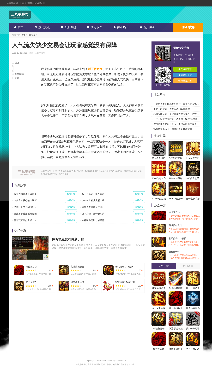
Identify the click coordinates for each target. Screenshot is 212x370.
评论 (15, 78)
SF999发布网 (175, 158)
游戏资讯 (41, 27)
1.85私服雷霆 (175, 288)
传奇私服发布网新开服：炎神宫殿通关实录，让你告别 (180, 124)
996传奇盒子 (192, 178)
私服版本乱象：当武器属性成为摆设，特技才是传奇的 (180, 114)
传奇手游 (188, 27)
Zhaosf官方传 (176, 198)
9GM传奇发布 (159, 178)
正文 (15, 62)
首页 (18, 27)
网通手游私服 (176, 328)
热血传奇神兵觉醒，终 (93, 200)
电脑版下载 (185, 80)
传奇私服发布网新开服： (69, 239)
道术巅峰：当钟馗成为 (93, 213)
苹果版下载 (185, 75)
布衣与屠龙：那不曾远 (93, 193)
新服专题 (68, 27)
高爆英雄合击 (184, 228)
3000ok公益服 (159, 198)
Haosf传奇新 (192, 158)
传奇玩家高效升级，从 (25, 220)
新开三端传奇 (193, 288)
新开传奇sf (95, 69)
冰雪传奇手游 (193, 308)
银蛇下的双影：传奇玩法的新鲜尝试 (171, 109)
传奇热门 (120, 27)
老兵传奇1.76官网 (184, 241)
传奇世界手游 (193, 198)
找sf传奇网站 (158, 158)
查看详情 (71, 194)
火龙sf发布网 (158, 308)
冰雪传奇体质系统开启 (93, 207)
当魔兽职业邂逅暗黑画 (25, 213)
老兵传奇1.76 (193, 348)
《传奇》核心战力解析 (25, 200)
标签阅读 (18, 74)
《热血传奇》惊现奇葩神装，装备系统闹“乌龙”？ (178, 104)
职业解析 (32, 35)
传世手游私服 (176, 308)
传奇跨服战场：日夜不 (25, 193)
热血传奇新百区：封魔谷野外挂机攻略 (172, 129)
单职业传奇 (158, 328)
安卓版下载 (185, 69)
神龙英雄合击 (159, 288)
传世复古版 (184, 215)
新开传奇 (146, 27)
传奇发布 (94, 27)
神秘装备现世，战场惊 (93, 220)
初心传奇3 (184, 255)
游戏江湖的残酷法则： (25, 207)
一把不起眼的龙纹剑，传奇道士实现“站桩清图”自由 (179, 119)
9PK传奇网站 (175, 178)
